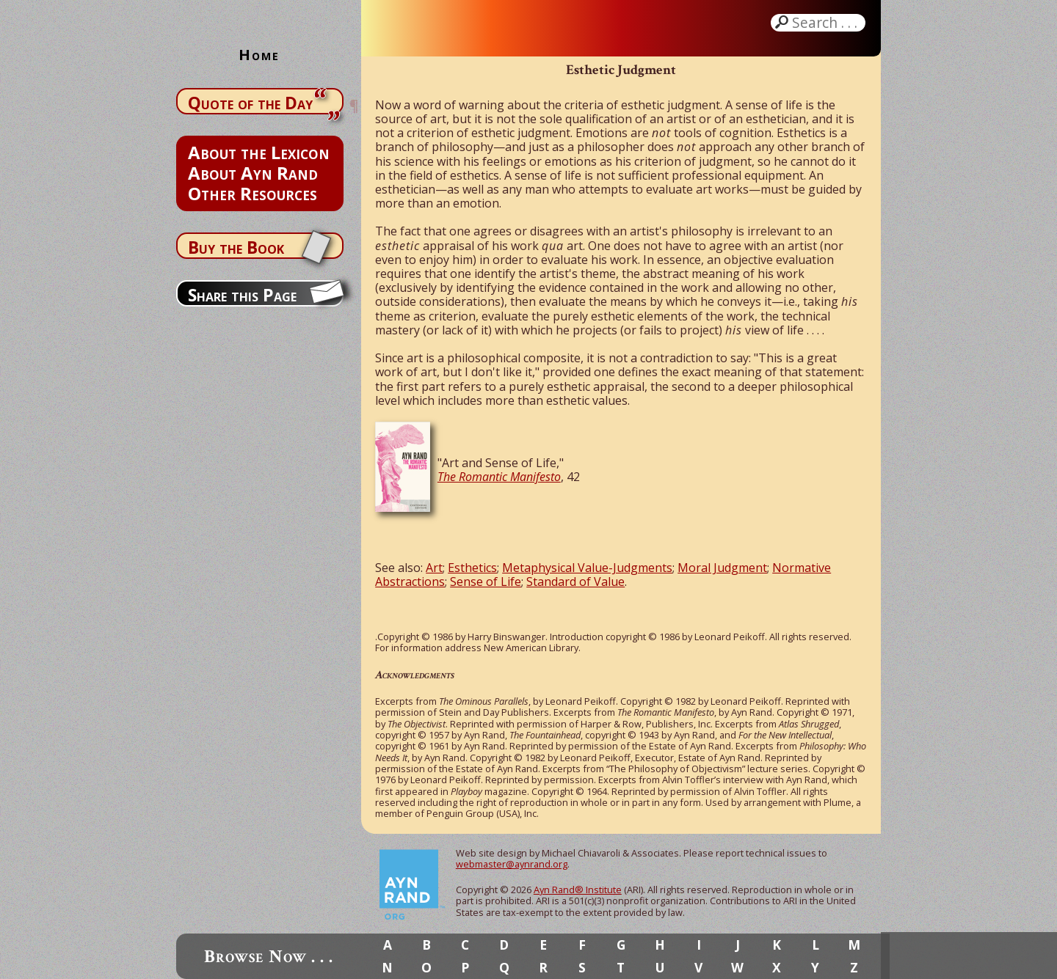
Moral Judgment (722, 568)
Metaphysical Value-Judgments (587, 568)
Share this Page (242, 295)
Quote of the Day (250, 102)
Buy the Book (236, 247)
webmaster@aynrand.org (511, 863)
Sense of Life (485, 581)
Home (259, 55)
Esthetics (472, 568)
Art (434, 568)
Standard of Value (575, 581)
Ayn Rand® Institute (578, 889)
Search (826, 23)
